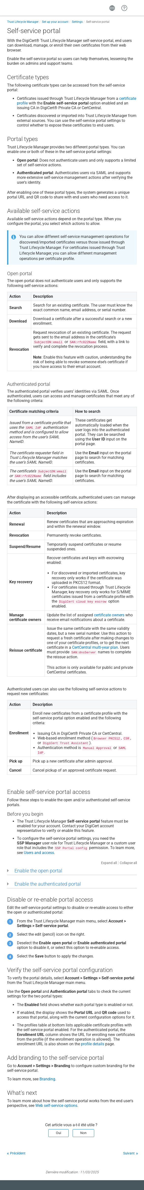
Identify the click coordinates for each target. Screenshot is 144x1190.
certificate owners (109, 615)
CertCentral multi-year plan (95, 647)
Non (83, 1133)
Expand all (109, 863)
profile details (92, 1044)
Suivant (129, 1153)
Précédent (18, 1153)
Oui (58, 1133)
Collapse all (128, 863)
